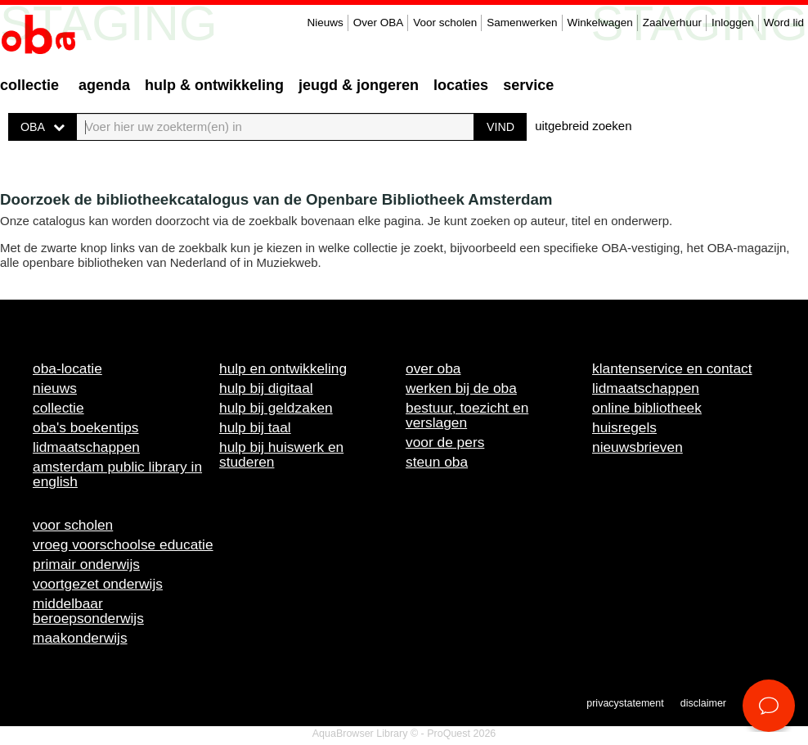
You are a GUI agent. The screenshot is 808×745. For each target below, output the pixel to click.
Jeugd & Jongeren (359, 85)
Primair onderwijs (86, 564)
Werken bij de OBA (461, 388)
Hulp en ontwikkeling (283, 368)
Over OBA (378, 22)
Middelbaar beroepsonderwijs (88, 610)
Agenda (104, 85)
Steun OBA (437, 462)
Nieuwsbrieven (637, 447)
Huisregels (624, 427)
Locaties (460, 85)
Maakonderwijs (80, 638)
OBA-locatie (67, 368)
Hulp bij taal (255, 427)
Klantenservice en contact (672, 368)
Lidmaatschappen (86, 447)
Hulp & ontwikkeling (214, 85)
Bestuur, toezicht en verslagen (467, 415)
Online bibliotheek (647, 408)
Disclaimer (703, 703)
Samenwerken (522, 22)
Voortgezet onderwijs (98, 584)
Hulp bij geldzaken (276, 408)
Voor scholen (445, 22)
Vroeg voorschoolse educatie (123, 544)
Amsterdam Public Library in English (117, 474)
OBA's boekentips (86, 427)
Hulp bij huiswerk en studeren (281, 454)
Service (528, 85)
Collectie (29, 85)
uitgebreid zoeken (583, 126)
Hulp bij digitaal (266, 388)
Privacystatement (624, 703)
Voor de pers (445, 442)
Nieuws (325, 22)
